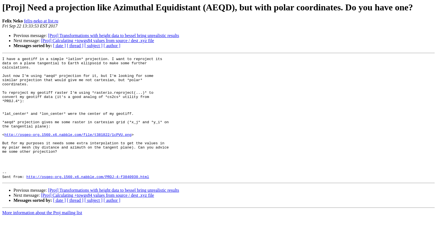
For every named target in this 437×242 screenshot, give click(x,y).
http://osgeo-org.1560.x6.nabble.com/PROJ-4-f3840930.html (87, 201)
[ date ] (59, 45)
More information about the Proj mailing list (42, 237)
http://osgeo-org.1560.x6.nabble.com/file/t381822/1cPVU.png (67, 150)
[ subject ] (94, 45)
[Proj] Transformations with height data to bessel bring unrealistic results (113, 35)
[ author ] (112, 45)
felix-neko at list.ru (41, 21)
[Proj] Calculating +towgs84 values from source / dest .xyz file (97, 40)
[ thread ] (75, 45)
